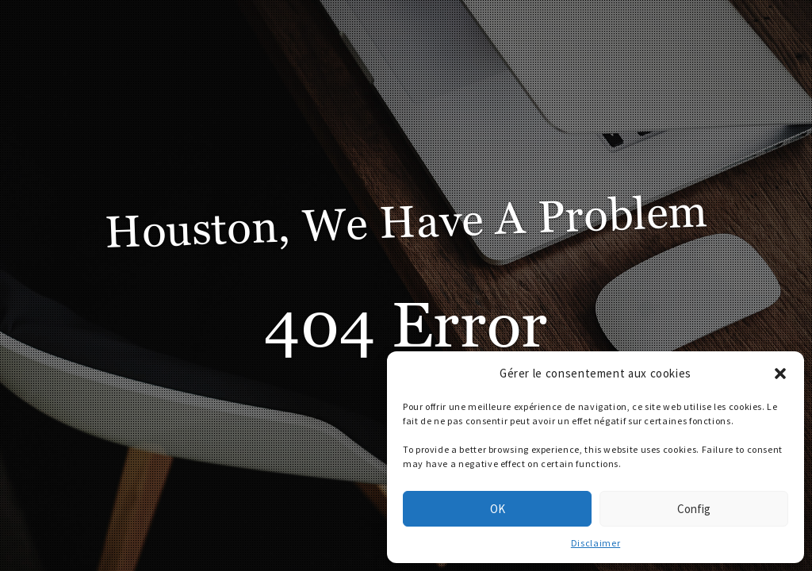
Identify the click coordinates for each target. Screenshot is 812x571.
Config (693, 508)
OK (497, 508)
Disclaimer (595, 543)
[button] (780, 373)
